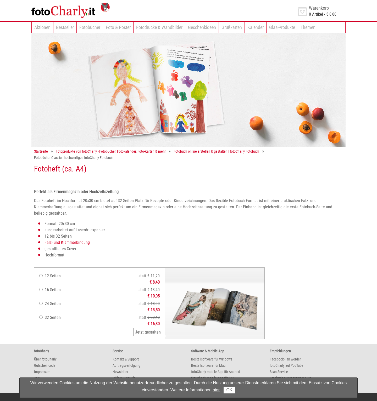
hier (216, 390)
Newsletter (120, 372)
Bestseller (65, 27)
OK (229, 390)
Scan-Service (279, 372)
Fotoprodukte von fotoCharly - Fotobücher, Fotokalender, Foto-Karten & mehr (111, 151)
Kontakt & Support (126, 359)
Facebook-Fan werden (286, 359)
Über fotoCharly (45, 359)
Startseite (41, 151)
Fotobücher (89, 27)
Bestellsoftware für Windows (211, 359)
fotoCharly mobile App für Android (215, 372)
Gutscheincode (45, 365)
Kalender (255, 27)
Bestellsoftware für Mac (208, 365)
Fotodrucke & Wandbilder (159, 27)
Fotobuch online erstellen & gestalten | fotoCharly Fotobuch (216, 151)
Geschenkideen (202, 27)
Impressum (42, 372)
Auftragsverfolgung (126, 365)
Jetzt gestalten (148, 332)
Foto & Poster (118, 27)
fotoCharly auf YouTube (286, 365)
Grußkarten (231, 27)
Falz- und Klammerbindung (67, 242)
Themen (308, 27)
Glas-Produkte (282, 27)
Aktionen (42, 27)
